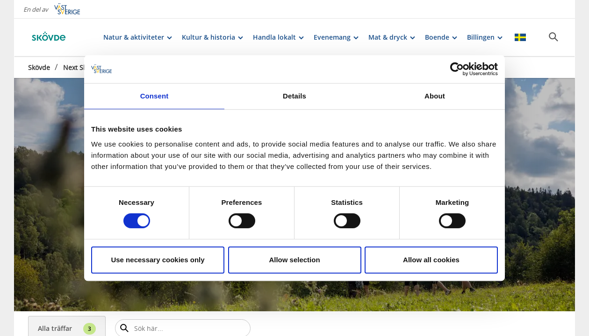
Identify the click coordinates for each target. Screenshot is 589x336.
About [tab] (434, 96)
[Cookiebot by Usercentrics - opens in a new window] (457, 69)
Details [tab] (294, 96)
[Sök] (553, 37)
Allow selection (294, 260)
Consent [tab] (154, 96)
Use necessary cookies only (157, 260)
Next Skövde (82, 67)
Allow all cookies (431, 260)
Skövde (39, 67)
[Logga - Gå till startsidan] (60, 37)
